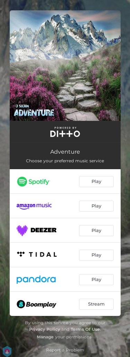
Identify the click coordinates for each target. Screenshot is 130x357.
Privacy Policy (44, 329)
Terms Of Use (85, 329)
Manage (45, 336)
